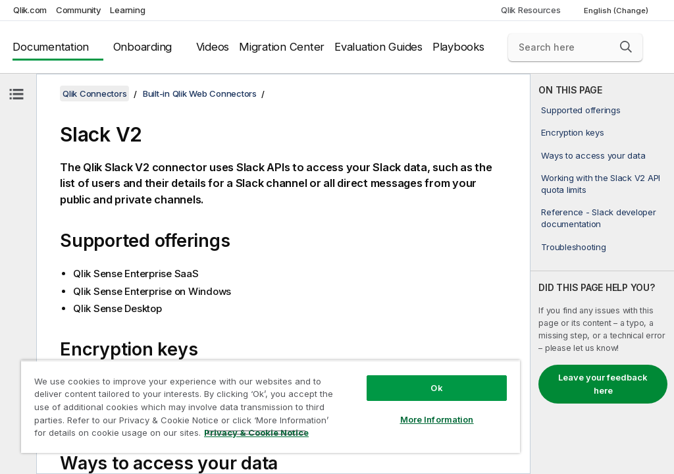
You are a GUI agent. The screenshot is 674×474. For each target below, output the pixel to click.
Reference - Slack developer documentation (598, 218)
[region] (270, 406)
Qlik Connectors (94, 93)
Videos (213, 46)
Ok (436, 387)
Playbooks (458, 46)
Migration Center (281, 46)
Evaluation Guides (378, 46)
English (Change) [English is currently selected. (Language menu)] (617, 10)
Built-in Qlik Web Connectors (200, 93)
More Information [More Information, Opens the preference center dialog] (437, 419)
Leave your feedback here (603, 384)
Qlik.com (30, 10)
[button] (626, 46)
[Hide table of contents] (16, 94)
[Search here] (575, 47)
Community (78, 10)
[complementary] (602, 274)
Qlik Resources (531, 10)
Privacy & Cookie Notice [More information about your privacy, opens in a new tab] (256, 432)
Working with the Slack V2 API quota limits (600, 183)
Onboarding (142, 46)
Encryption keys (572, 132)
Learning (127, 10)
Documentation (51, 46)
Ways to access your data (593, 155)
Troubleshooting (573, 247)
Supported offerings (580, 110)
